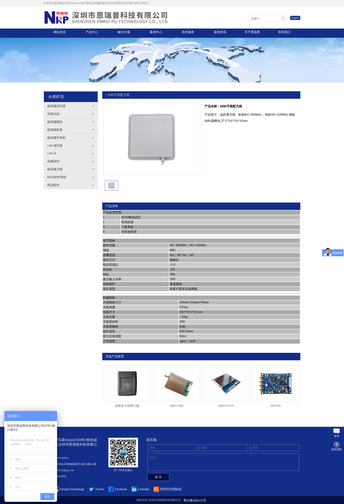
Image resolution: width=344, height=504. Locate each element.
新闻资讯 (220, 33)
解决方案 (124, 33)
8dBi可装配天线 (118, 95)
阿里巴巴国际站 (168, 489)
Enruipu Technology (64, 489)
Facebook (117, 489)
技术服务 (188, 33)
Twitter (96, 489)
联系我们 (284, 33)
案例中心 (156, 33)
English (295, 17)
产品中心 (92, 33)
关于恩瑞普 (252, 33)
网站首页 (60, 33)
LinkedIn (140, 489)
